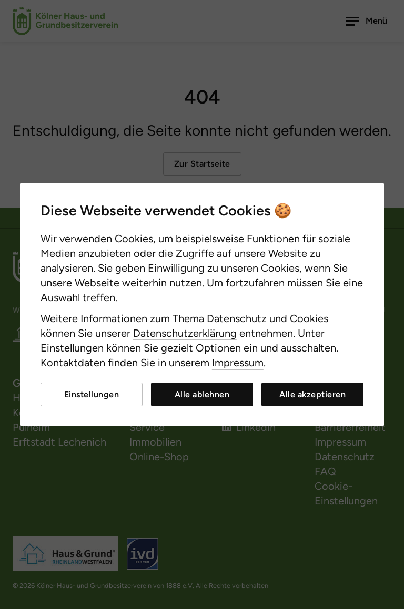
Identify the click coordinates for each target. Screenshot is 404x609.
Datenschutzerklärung (185, 333)
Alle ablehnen (202, 394)
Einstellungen (91, 394)
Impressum (238, 362)
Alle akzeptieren (312, 394)
